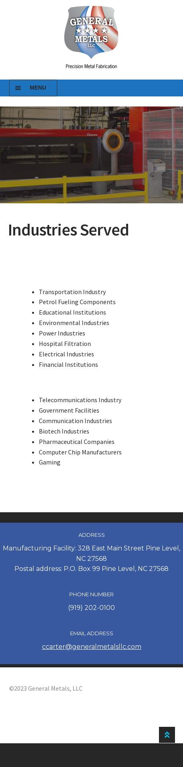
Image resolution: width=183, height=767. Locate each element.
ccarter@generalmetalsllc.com (91, 646)
